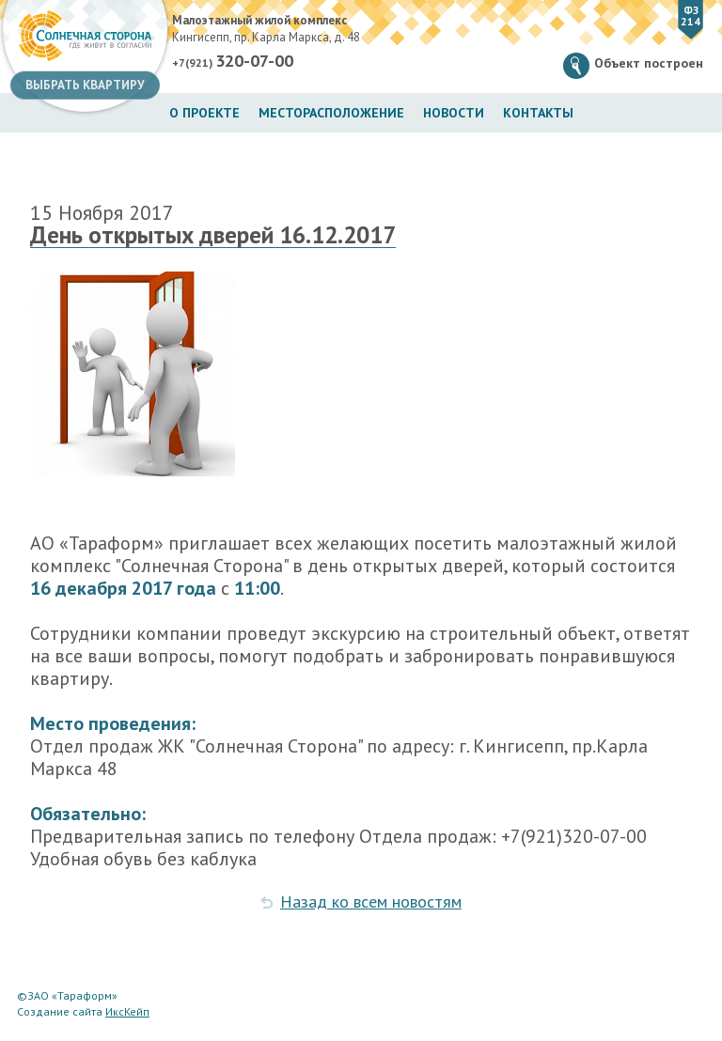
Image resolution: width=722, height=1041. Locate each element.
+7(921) (232, 61)
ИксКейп (127, 1011)
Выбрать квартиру (85, 85)
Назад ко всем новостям (371, 901)
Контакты (538, 112)
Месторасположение (331, 112)
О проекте (204, 112)
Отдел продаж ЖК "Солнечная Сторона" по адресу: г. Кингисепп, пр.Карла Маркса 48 (339, 757)
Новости (453, 112)
